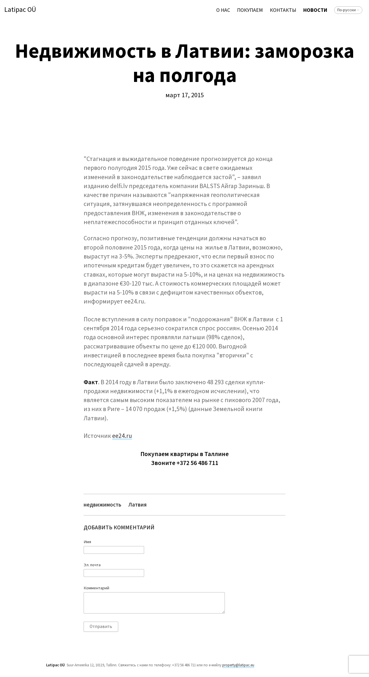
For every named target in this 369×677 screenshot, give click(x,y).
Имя (87, 541)
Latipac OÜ (20, 9)
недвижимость (102, 504)
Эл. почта (92, 564)
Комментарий (96, 587)
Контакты (283, 10)
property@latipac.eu (238, 665)
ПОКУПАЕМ (250, 10)
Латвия (137, 504)
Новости (315, 10)
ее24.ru (122, 436)
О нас (223, 10)
